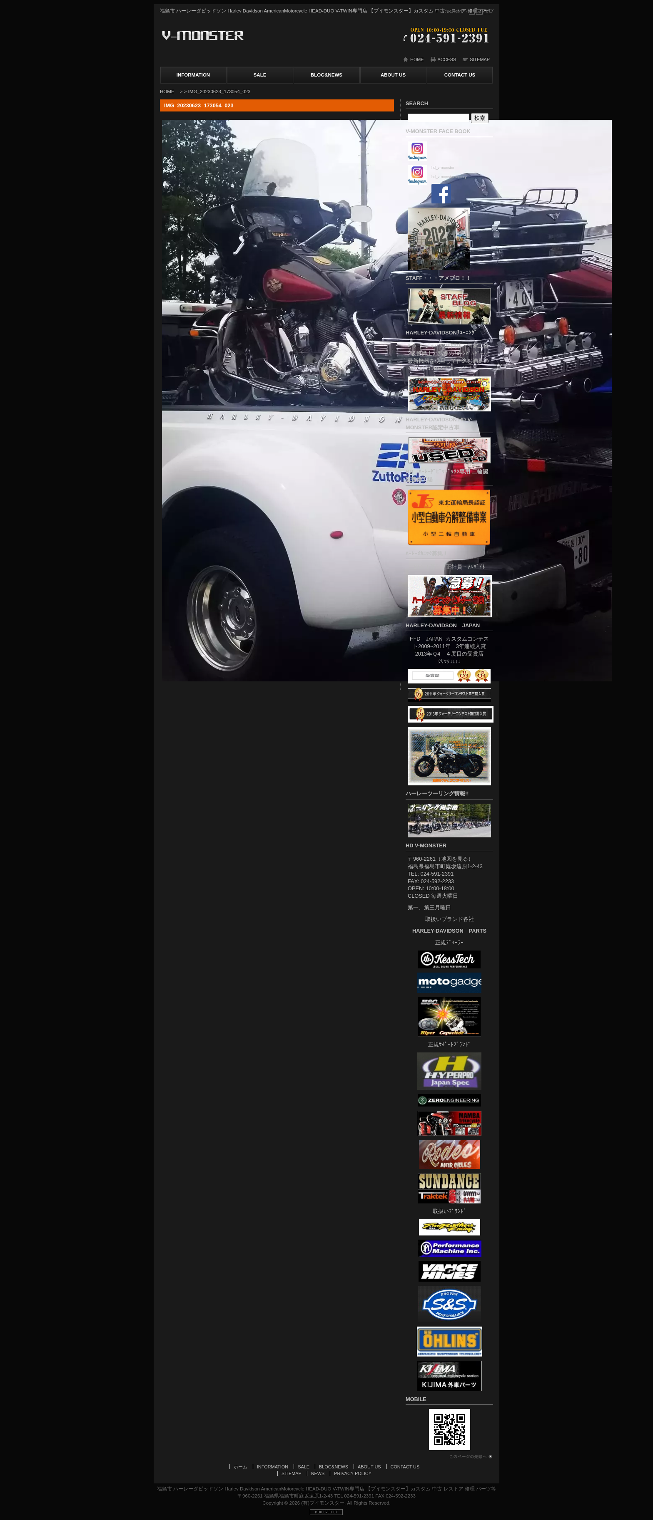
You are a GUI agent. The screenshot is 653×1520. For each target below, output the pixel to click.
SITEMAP (480, 59)
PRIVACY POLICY (352, 1473)
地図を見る (454, 859)
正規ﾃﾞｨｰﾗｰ (449, 942)
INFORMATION (193, 74)
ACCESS (447, 59)
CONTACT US (460, 74)
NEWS (318, 1473)
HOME (417, 59)
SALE (260, 74)
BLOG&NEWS (326, 74)
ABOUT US (393, 74)
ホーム (240, 1466)
